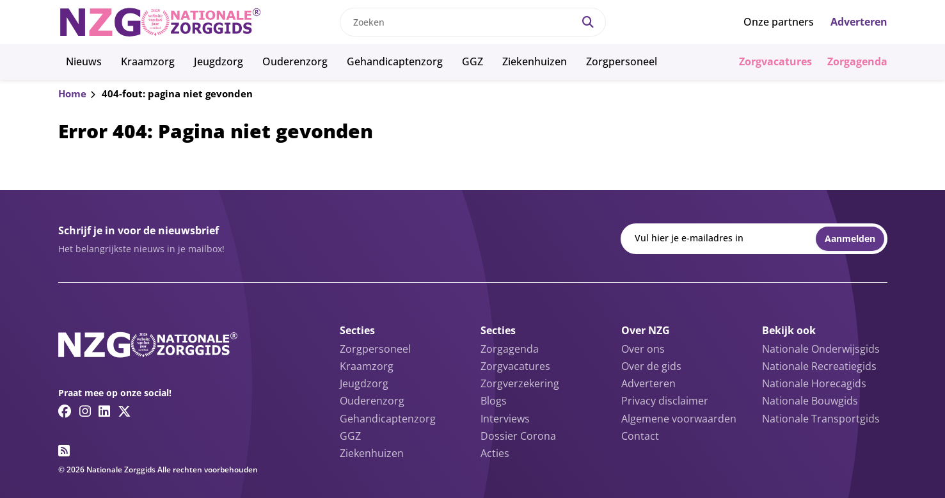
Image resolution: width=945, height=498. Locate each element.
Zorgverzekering (519, 383)
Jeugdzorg (218, 61)
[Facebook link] (65, 411)
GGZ (472, 61)
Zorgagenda (857, 61)
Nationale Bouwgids (810, 401)
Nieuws (84, 61)
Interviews (505, 419)
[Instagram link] (85, 411)
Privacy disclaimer (664, 401)
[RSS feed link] (64, 451)
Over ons (643, 349)
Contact (640, 436)
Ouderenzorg (295, 61)
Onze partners (778, 22)
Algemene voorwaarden (678, 419)
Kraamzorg (148, 61)
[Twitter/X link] (124, 411)
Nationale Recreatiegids (819, 366)
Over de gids (651, 366)
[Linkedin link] (104, 411)
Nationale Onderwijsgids (821, 349)
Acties (494, 453)
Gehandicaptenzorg (395, 61)
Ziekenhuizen (534, 61)
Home (72, 93)
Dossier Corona (518, 436)
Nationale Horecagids (814, 383)
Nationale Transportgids (821, 419)
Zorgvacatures (775, 61)
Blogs (493, 401)
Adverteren (858, 22)
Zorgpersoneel (621, 61)
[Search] (588, 22)
